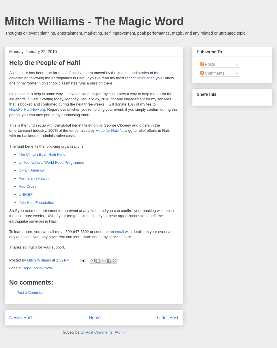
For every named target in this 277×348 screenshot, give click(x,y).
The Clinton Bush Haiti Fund (42, 154)
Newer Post (21, 317)
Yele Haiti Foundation (36, 202)
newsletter (145, 78)
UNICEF (26, 194)
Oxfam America (31, 170)
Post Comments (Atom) (105, 332)
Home (95, 317)
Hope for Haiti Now (111, 130)
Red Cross (27, 186)
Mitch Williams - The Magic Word (94, 21)
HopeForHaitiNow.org (27, 109)
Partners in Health (34, 178)
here (127, 237)
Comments (212, 73)
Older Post (167, 317)
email (120, 232)
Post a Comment (30, 292)
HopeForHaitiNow (37, 268)
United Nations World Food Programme (51, 162)
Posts (207, 64)
